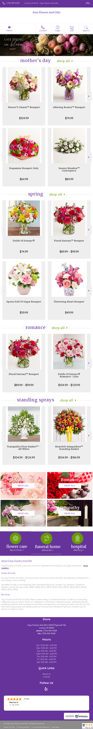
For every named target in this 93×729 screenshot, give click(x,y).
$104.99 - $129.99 (69, 385)
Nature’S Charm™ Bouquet (24, 107)
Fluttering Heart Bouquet (69, 301)
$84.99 (69, 179)
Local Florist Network (40, 727)
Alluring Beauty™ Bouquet (69, 107)
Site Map (55, 727)
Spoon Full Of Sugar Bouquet (24, 301)
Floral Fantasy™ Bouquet (69, 240)
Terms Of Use (9, 727)
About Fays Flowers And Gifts (16, 560)
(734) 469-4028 (12, 3)
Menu (9, 30)
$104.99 (24, 118)
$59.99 (24, 312)
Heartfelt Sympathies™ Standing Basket (69, 447)
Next (89, 96)
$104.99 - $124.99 (24, 457)
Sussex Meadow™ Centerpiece (69, 169)
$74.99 (69, 118)
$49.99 (69, 312)
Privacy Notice (23, 727)
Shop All (63, 61)
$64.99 (24, 179)
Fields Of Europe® (24, 240)
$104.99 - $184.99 (69, 457)
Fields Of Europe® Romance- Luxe (69, 375)
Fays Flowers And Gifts (46, 12)
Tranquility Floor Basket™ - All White (24, 447)
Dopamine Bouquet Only (24, 168)
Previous (3, 96)
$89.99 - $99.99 (69, 251)
